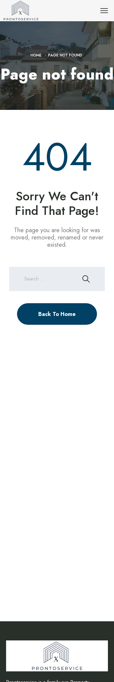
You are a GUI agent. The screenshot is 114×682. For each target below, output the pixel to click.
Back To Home (57, 314)
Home (35, 55)
